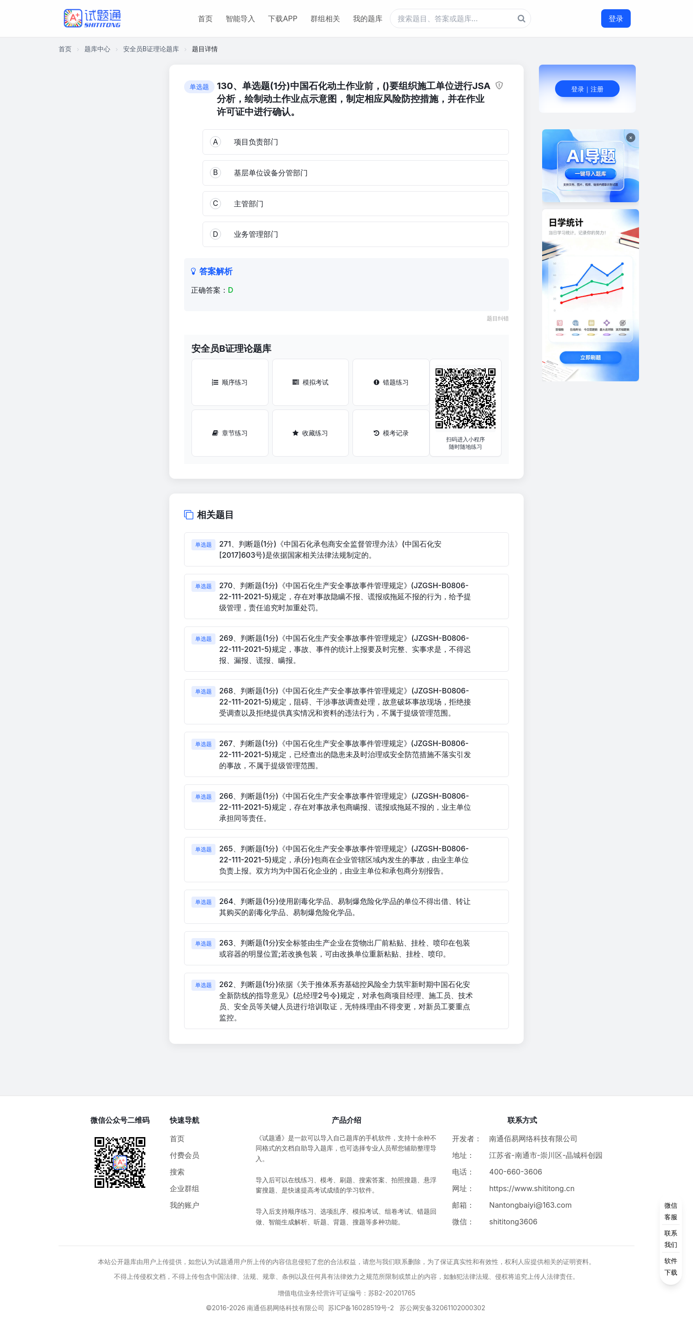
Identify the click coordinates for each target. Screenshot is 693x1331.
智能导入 (240, 18)
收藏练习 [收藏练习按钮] (310, 433)
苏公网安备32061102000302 (442, 1308)
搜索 (177, 1171)
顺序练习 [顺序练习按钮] (230, 382)
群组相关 (325, 18)
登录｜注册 (587, 89)
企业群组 (184, 1188)
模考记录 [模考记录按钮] (391, 433)
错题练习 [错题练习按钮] (391, 382)
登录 (616, 18)
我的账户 (184, 1205)
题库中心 (97, 49)
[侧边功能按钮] (671, 1238)
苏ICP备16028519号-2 (361, 1308)
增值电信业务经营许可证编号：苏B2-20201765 (347, 1293)
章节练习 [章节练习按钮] (230, 433)
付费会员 (184, 1155)
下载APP (282, 18)
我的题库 (367, 18)
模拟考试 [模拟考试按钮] (311, 382)
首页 (205, 18)
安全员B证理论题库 (151, 49)
